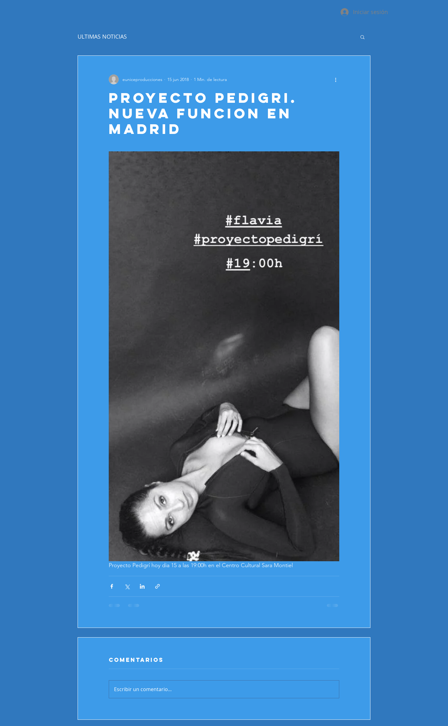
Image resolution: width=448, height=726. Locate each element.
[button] (362, 36)
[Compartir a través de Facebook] (112, 586)
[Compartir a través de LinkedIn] (142, 586)
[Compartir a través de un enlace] (157, 586)
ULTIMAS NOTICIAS (102, 36)
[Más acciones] (335, 79)
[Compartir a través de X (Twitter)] (127, 586)
